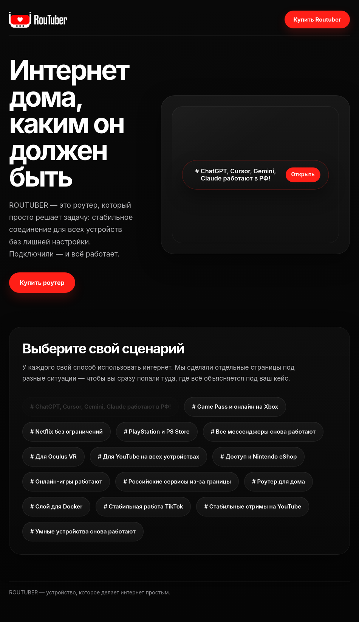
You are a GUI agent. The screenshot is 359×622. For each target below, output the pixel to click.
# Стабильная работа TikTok (143, 506)
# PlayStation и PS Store (157, 431)
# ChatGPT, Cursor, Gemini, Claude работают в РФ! (100, 406)
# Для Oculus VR (53, 456)
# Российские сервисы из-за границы (177, 481)
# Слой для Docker (56, 506)
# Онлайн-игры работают (66, 481)
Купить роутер (42, 282)
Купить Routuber (317, 19)
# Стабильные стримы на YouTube (252, 506)
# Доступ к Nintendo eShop (258, 456)
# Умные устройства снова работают (83, 531)
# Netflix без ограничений (66, 431)
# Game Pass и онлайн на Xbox (235, 406)
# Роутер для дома (278, 481)
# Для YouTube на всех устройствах (149, 456)
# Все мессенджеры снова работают (263, 431)
